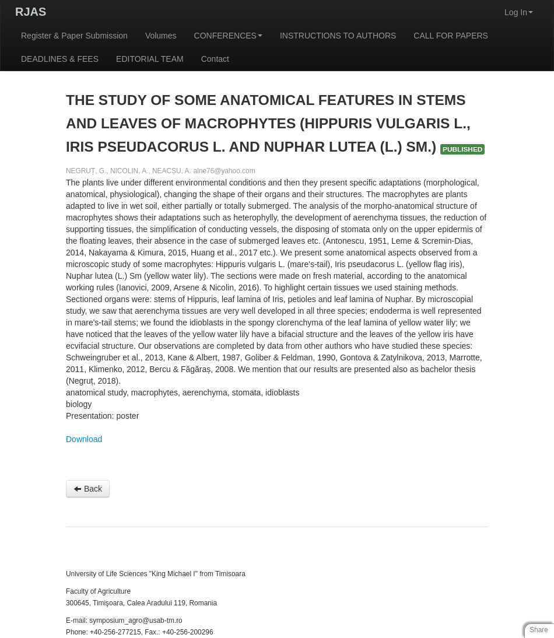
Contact (215, 59)
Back (87, 488)
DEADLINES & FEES (60, 59)
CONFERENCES (228, 35)
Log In (518, 12)
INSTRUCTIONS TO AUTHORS (338, 35)
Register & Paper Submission (74, 35)
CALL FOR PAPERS (450, 35)
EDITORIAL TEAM (150, 59)
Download (84, 439)
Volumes (161, 35)
